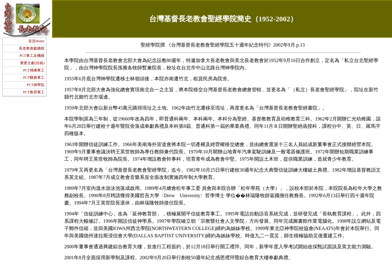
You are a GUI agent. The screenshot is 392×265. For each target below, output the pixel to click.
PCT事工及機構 (31, 56)
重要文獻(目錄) (32, 63)
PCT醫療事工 (33, 77)
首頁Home (36, 41)
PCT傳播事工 (33, 70)
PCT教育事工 (33, 92)
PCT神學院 (35, 85)
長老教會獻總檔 (31, 48)
